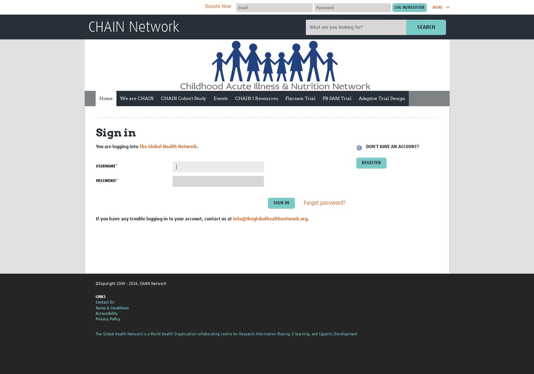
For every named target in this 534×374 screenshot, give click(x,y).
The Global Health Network (142, 7)
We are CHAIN (137, 98)
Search (426, 27)
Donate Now (218, 6)
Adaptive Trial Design (382, 98)
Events (221, 98)
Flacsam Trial (300, 98)
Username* (106, 166)
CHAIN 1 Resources (256, 98)
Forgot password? (325, 203)
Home (106, 98)
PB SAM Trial (337, 98)
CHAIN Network (133, 27)
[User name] (274, 7)
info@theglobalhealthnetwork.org (270, 219)
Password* (107, 181)
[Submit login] (409, 7)
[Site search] (357, 27)
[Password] (352, 7)
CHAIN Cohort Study (183, 98)
